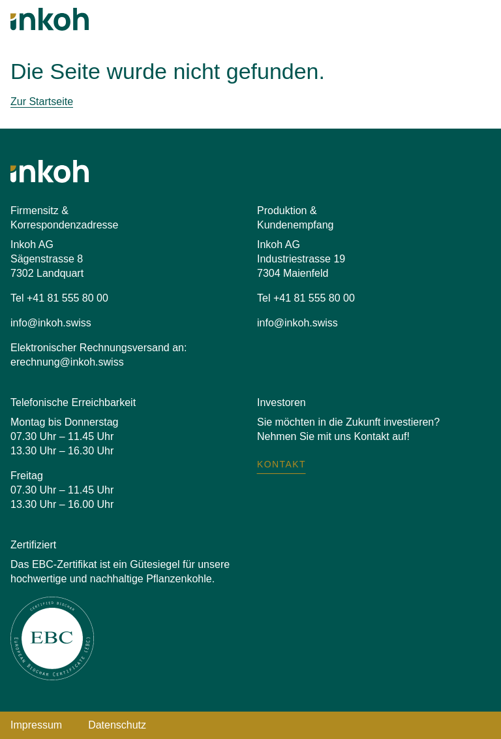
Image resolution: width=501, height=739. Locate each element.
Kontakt (281, 464)
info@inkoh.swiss (50, 322)
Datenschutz (117, 725)
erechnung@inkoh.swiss (67, 362)
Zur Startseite (41, 101)
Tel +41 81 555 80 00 (59, 298)
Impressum (36, 725)
